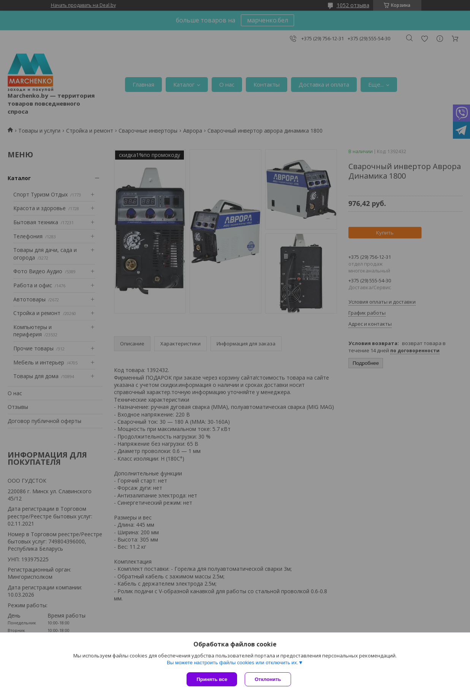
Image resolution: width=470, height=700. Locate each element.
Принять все (211, 679)
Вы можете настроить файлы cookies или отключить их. (232, 662)
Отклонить (268, 679)
